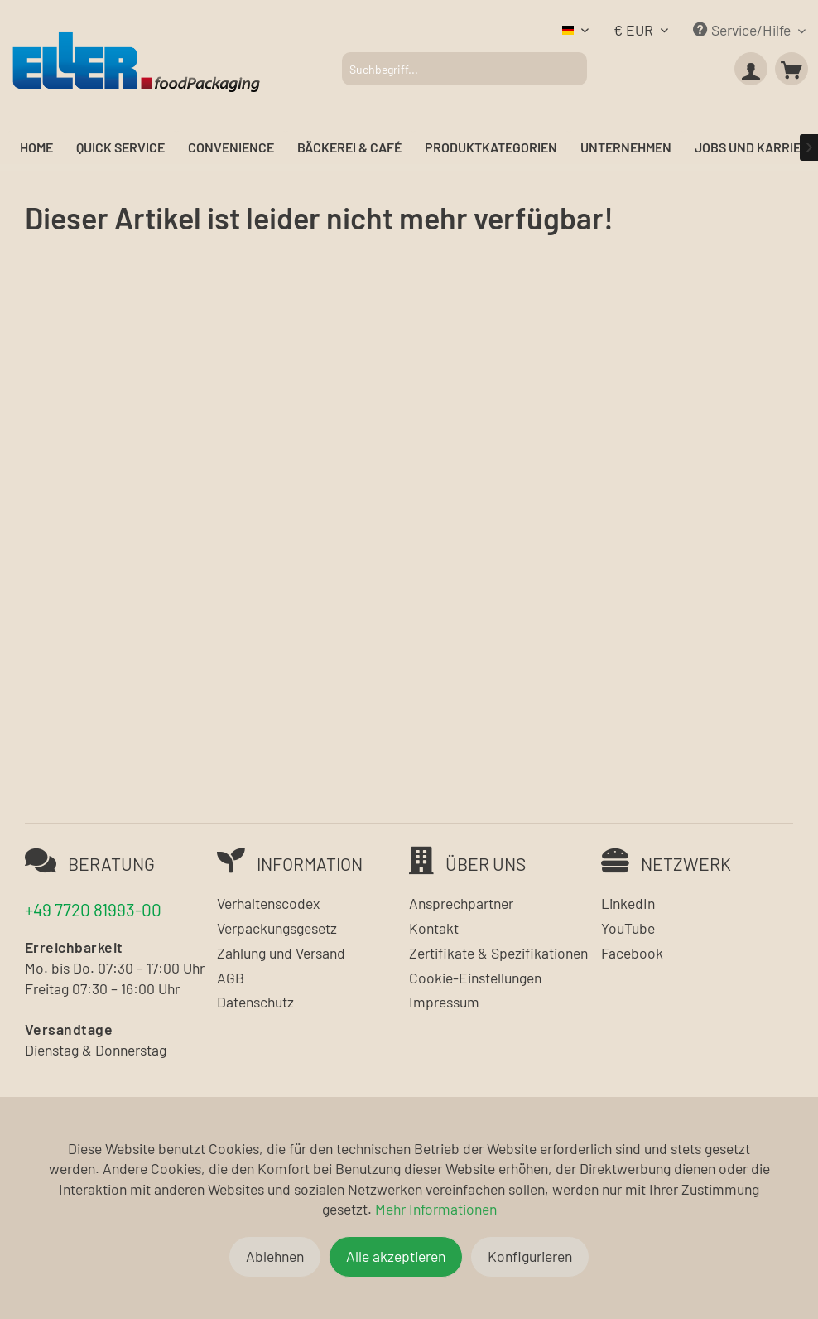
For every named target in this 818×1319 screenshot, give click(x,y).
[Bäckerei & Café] (349, 148)
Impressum (444, 1002)
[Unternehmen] (626, 148)
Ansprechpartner (461, 903)
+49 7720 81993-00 (93, 909)
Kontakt (434, 928)
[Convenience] (231, 148)
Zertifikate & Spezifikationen (498, 953)
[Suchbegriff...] (464, 68)
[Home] (36, 148)
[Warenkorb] (791, 68)
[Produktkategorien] (491, 148)
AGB (230, 978)
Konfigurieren (530, 1256)
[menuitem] (464, 68)
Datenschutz (255, 1002)
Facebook (632, 953)
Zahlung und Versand (281, 953)
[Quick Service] (120, 148)
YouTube (628, 928)
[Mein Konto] (750, 68)
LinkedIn (628, 903)
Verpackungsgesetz (277, 928)
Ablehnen (275, 1256)
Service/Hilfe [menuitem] (743, 30)
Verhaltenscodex (268, 903)
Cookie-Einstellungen (475, 978)
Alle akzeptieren (395, 1256)
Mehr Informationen (436, 1209)
